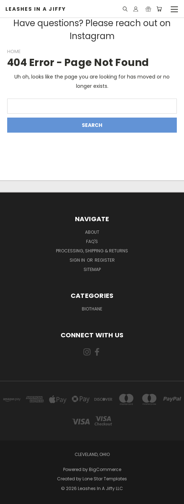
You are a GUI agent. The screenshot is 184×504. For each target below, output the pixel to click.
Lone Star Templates (104, 479)
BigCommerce (105, 469)
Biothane (92, 309)
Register (105, 260)
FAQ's (92, 241)
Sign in (78, 260)
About (92, 232)
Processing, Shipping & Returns (92, 251)
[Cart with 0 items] (159, 9)
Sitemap (92, 269)
